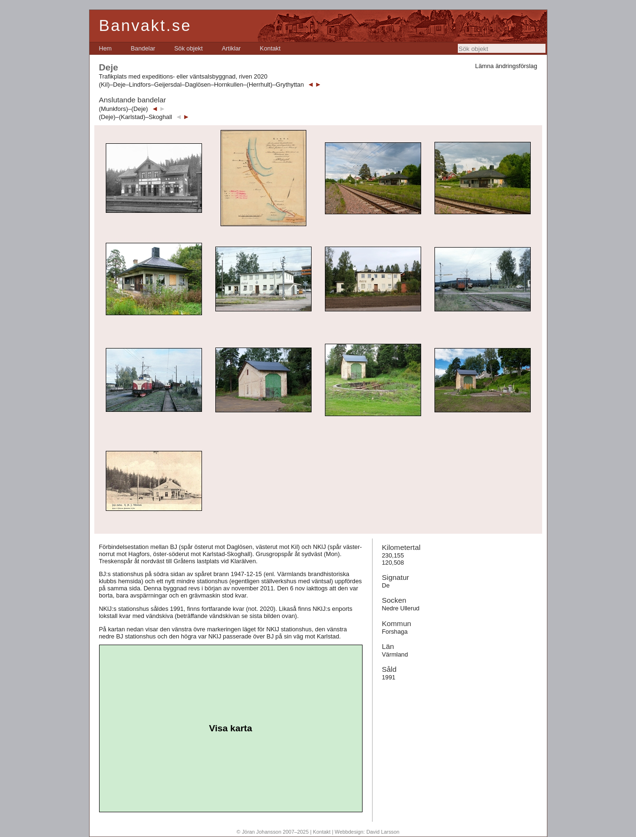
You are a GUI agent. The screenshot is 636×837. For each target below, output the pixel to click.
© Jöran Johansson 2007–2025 (273, 832)
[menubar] (190, 48)
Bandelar (143, 48)
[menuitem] (105, 48)
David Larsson (383, 832)
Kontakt (270, 48)
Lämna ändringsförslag (506, 66)
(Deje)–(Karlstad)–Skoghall (135, 116)
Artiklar (231, 48)
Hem (105, 48)
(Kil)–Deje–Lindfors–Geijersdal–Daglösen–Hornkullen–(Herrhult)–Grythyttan (201, 84)
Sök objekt (188, 48)
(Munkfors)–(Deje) (123, 108)
